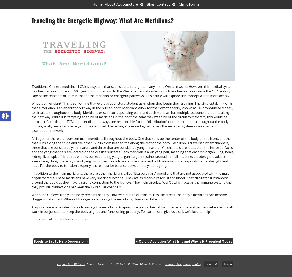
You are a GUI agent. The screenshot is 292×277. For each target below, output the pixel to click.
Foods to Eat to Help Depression (61, 241)
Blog (150, 4)
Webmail (211, 264)
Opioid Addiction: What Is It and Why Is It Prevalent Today (184, 241)
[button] (5, 116)
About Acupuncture (121, 4)
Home (98, 4)
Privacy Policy (192, 264)
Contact (163, 4)
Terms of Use (173, 264)
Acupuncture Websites (71, 264)
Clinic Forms (189, 4)
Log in (228, 264)
